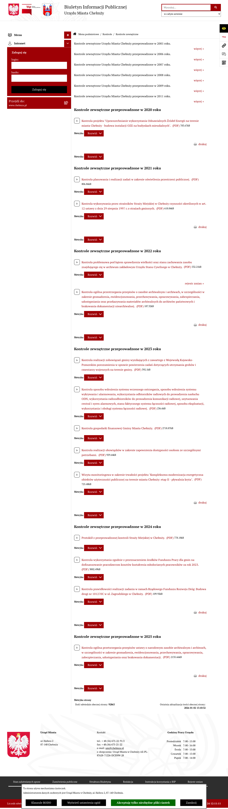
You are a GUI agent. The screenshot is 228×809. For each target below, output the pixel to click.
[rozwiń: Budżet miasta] (68, 136)
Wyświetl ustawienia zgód (83, 803)
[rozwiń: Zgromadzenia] (68, 301)
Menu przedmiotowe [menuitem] (22, 455)
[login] (39, 499)
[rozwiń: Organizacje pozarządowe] (68, 202)
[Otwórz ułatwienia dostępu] (223, 28)
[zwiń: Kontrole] (68, 244)
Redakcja (128, 772)
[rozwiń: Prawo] (68, 98)
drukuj (202, 134)
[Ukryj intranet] (67, 477)
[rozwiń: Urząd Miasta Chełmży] (68, 70)
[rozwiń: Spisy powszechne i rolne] (68, 403)
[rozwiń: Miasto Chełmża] (68, 51)
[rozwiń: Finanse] (68, 164)
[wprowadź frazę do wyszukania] (186, 7)
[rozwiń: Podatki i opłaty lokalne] (68, 174)
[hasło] (39, 512)
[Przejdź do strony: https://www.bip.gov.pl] (223, 37)
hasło (14, 506)
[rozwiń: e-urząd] (68, 79)
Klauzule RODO (41, 803)
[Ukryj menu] (67, 25)
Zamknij (191, 803)
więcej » (199, 39)
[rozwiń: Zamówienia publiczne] (68, 117)
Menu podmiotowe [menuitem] (21, 33)
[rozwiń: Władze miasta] (68, 61)
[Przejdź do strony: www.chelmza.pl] (223, 45)
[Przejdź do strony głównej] (67, 10)
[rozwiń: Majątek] (68, 155)
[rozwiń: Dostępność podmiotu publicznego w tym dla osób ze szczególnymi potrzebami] (68, 339)
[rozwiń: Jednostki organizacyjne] (68, 108)
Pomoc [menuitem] (13, 462)
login (14, 493)
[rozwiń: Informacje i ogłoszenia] (68, 235)
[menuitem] (39, 42)
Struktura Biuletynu (100, 772)
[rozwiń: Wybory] (68, 183)
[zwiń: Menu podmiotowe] (68, 32)
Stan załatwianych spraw (26, 772)
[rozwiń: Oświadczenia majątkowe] (68, 225)
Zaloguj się (39, 523)
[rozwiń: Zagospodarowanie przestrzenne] (68, 263)
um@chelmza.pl (114, 738)
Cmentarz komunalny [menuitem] (22, 469)
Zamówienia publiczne (64, 772)
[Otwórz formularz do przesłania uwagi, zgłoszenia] (223, 54)
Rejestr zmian (195, 772)
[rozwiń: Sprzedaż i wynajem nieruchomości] (68, 127)
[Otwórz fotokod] (223, 62)
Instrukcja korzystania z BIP (160, 772)
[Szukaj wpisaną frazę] (216, 7)
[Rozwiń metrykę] (94, 124)
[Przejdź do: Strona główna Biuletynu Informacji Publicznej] (74, 24)
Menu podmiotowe (88, 24)
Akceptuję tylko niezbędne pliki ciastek (143, 803)
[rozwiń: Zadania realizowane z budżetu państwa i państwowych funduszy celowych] (68, 385)
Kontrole (107, 24)
